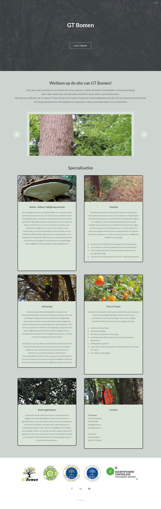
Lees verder (80, 46)
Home (155, 3)
